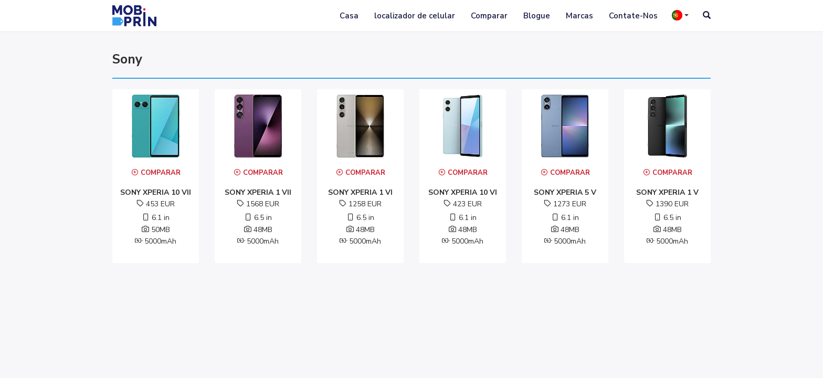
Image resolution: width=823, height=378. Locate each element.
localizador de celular (414, 15)
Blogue (536, 15)
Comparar (489, 15)
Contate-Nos (633, 15)
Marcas (579, 15)
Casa (349, 15)
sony (127, 59)
